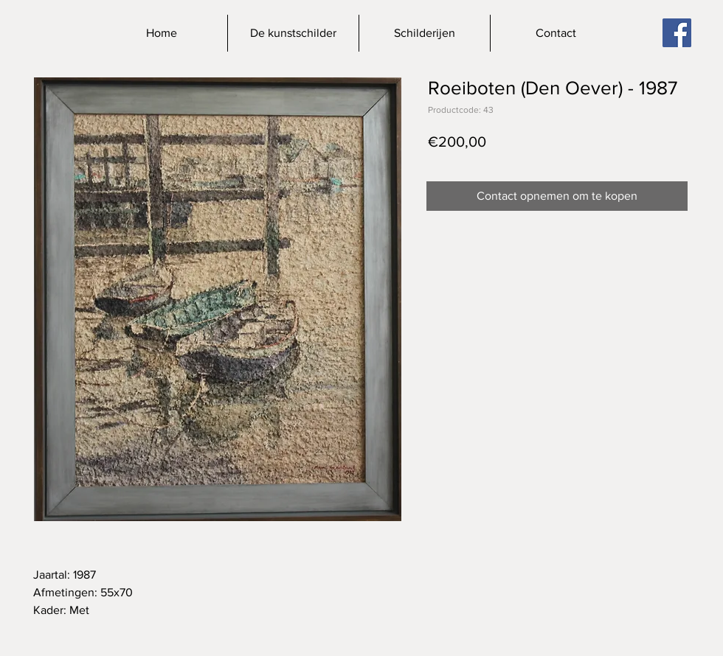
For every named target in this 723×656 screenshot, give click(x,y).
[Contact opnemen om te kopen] (557, 196)
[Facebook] (677, 32)
